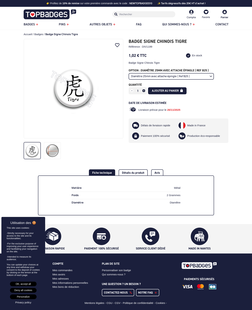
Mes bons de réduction (65, 286)
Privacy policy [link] (23, 302)
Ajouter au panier (167, 91)
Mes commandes (62, 270)
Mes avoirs (58, 274)
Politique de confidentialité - (139, 302)
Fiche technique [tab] (102, 173)
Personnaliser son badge (116, 270)
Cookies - (161, 302)
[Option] (171, 76)
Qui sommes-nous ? (113, 274)
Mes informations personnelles (70, 282)
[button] (118, 292)
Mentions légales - (96, 302)
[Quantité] (138, 90)
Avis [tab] (157, 173)
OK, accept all (23, 284)
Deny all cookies (23, 290)
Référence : (135, 46)
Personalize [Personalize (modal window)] (23, 296)
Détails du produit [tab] (133, 173)
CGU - (111, 302)
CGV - (119, 302)
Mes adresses (60, 278)
